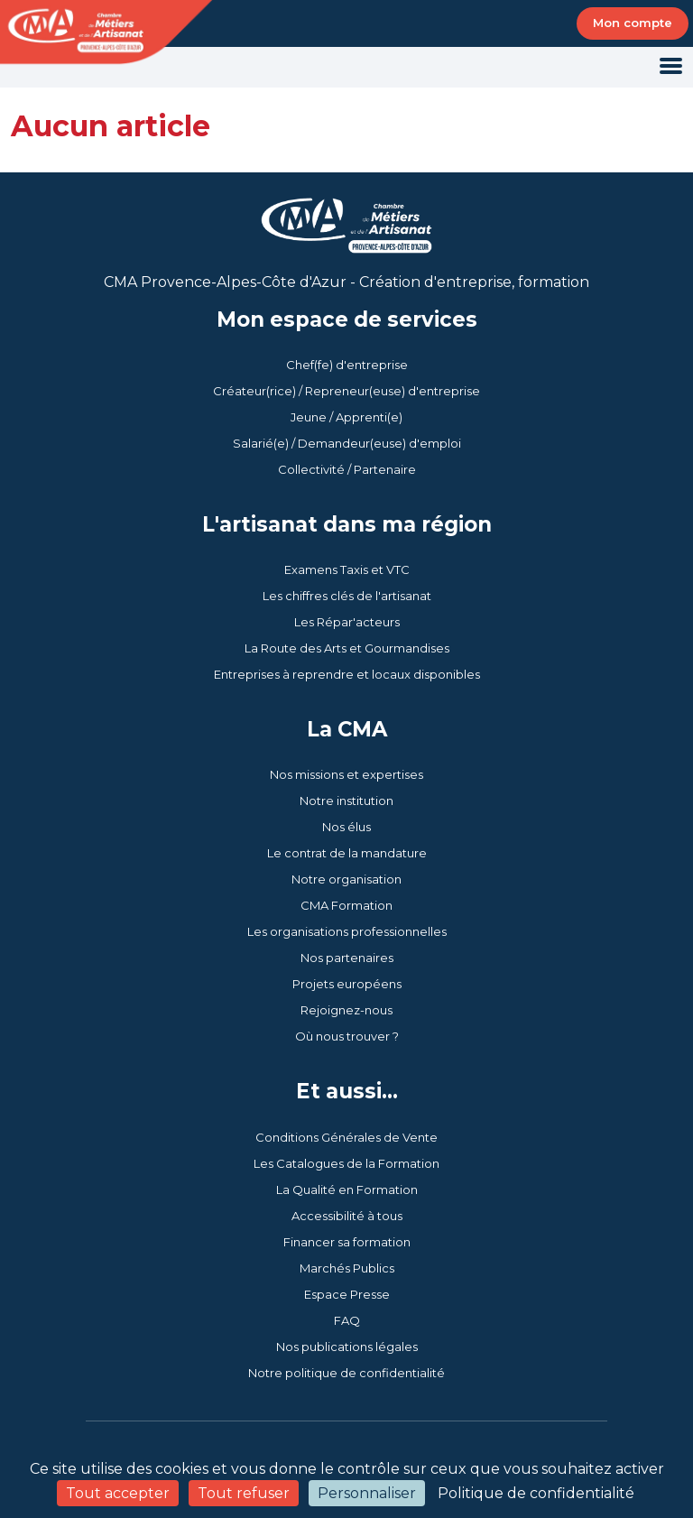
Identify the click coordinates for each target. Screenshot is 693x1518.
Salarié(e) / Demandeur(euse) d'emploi (347, 443)
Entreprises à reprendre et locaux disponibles (347, 674)
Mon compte (632, 22)
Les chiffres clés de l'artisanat (347, 595)
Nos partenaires (346, 957)
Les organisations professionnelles (347, 931)
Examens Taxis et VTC (347, 569)
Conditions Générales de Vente (346, 1137)
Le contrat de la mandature (347, 853)
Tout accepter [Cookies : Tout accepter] (118, 1493)
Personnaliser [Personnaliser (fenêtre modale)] (367, 1493)
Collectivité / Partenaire (347, 469)
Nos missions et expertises (346, 774)
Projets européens (347, 984)
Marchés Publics (347, 1268)
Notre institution (346, 800)
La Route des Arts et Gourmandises (347, 648)
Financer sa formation (347, 1242)
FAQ (347, 1320)
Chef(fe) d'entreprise (347, 364)
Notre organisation (346, 879)
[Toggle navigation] (671, 67)
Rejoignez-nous (346, 1010)
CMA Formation (346, 905)
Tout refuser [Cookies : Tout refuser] (244, 1493)
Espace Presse (347, 1294)
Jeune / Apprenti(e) (346, 417)
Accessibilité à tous (346, 1215)
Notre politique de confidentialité (346, 1372)
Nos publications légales (347, 1346)
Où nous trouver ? (347, 1036)
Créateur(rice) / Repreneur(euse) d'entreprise (346, 391)
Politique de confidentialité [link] (536, 1493)
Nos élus (346, 826)
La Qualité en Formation (347, 1189)
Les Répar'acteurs (347, 622)
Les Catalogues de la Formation (346, 1163)
